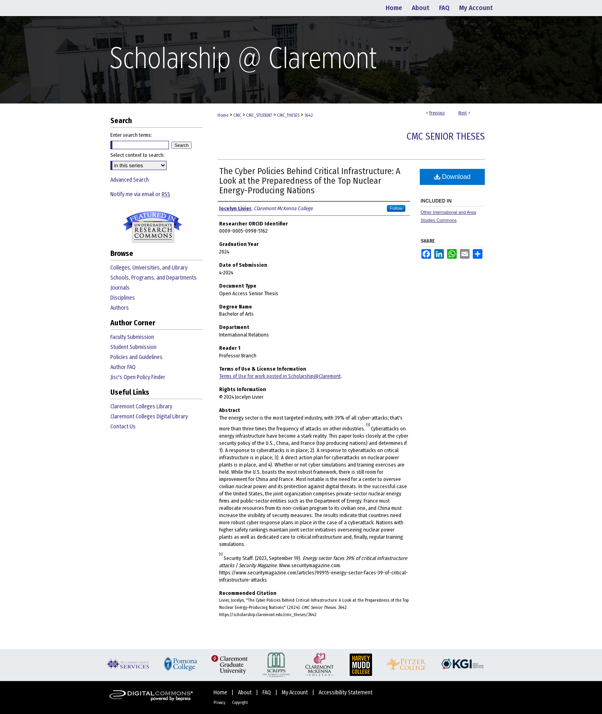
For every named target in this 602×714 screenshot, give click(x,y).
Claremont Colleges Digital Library (149, 416)
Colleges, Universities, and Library (148, 267)
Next (462, 113)
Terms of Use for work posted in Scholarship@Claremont (280, 376)
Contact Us (123, 426)
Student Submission (133, 347)
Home (223, 115)
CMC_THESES (288, 115)
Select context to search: (137, 155)
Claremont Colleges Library (141, 406)
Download (452, 176)
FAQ (267, 692)
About (245, 692)
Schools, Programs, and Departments (153, 277)
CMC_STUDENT (259, 115)
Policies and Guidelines (136, 357)
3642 (308, 115)
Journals (120, 287)
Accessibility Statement (345, 692)
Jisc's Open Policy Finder (137, 377)
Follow (396, 208)
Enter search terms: (131, 135)
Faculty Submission (132, 337)
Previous (437, 113)
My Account (295, 692)
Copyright (240, 702)
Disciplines (122, 297)
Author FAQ (123, 367)
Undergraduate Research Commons (152, 227)
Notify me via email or (140, 194)
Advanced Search (129, 179)
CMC (237, 115)
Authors (119, 307)
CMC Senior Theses (446, 136)
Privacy (220, 702)
